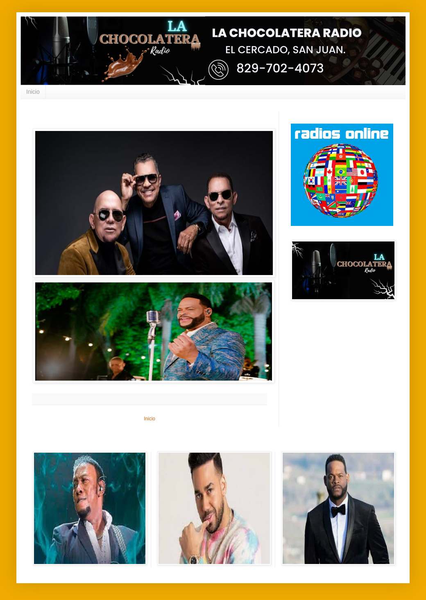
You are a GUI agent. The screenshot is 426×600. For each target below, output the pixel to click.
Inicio (33, 91)
